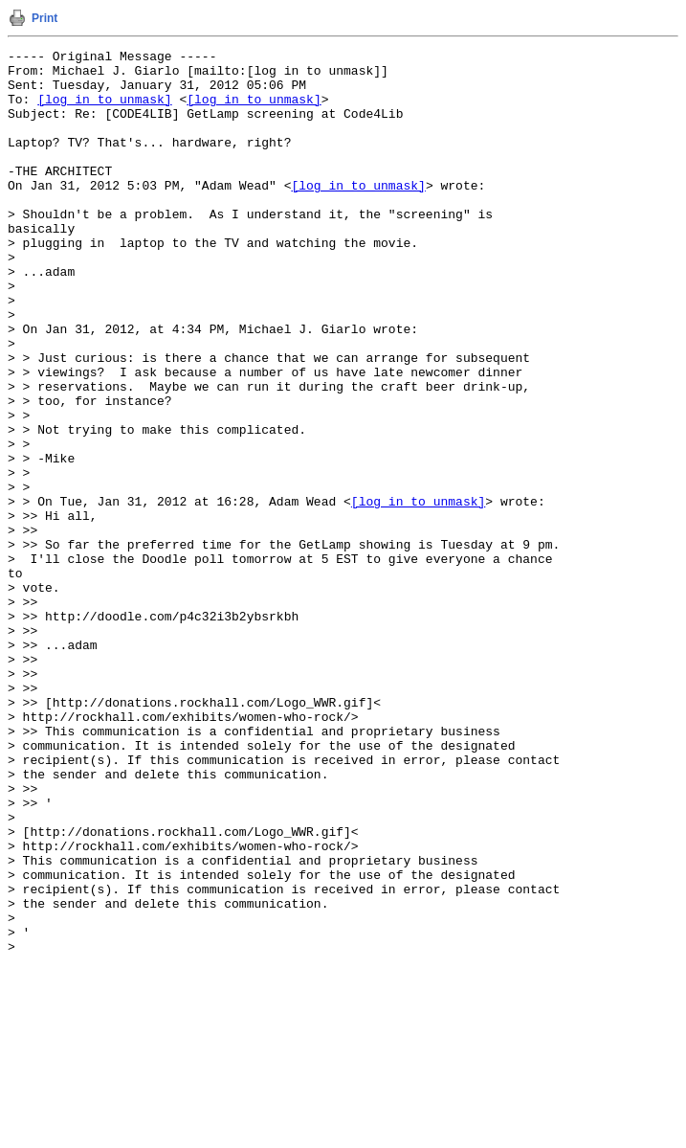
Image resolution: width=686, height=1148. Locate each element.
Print (44, 18)
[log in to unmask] (104, 110)
